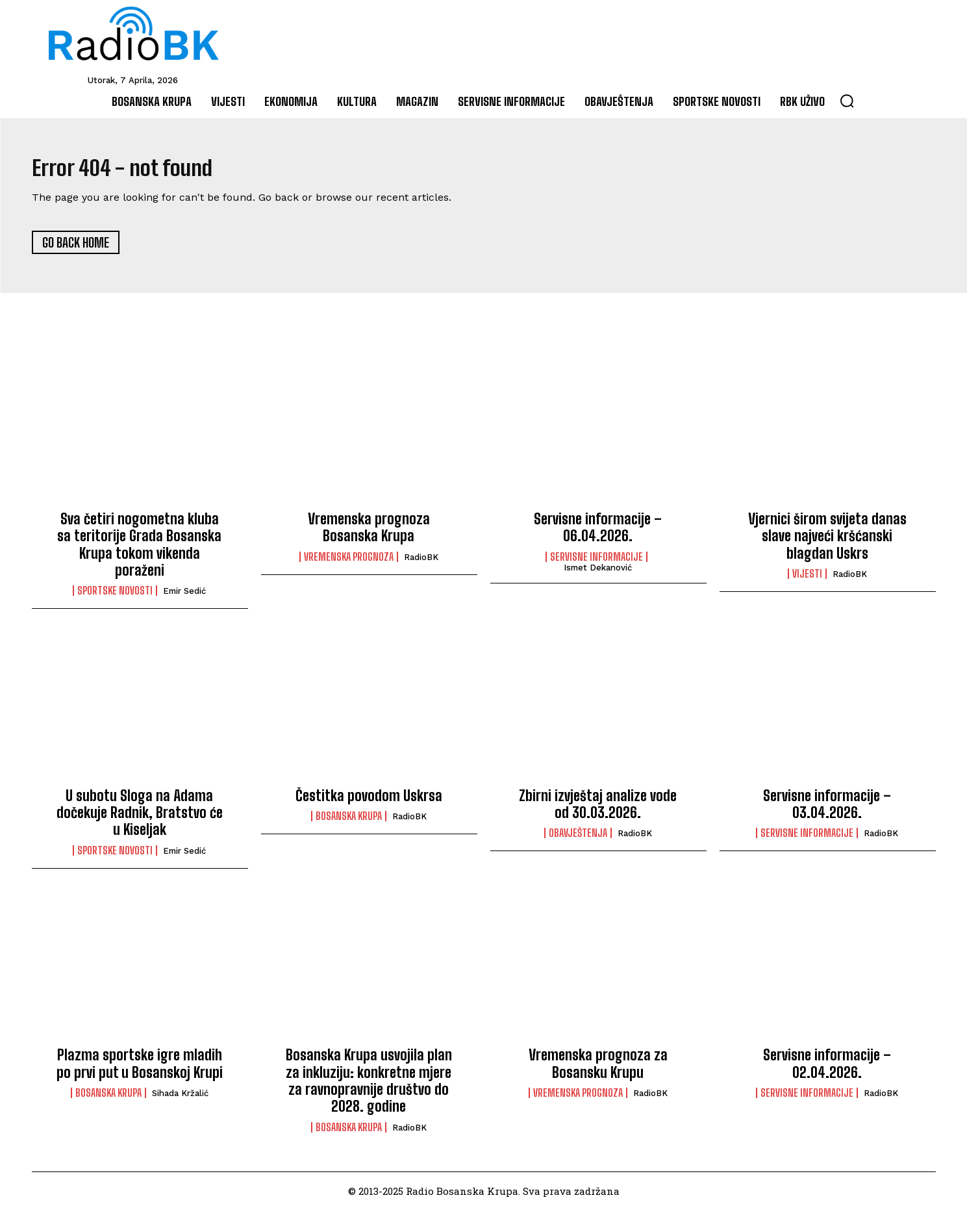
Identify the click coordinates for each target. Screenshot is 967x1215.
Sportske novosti (115, 596)
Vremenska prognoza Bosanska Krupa (369, 532)
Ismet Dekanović (598, 573)
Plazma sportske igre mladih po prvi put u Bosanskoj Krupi (140, 1069)
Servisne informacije (596, 562)
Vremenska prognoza (349, 562)
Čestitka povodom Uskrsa (368, 801)
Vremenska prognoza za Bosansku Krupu (598, 1069)
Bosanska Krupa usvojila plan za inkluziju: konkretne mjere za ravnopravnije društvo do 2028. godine (369, 1086)
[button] (846, 100)
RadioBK (421, 562)
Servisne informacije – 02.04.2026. (827, 1069)
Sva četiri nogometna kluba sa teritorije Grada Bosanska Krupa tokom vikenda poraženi (139, 549)
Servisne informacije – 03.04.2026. (827, 809)
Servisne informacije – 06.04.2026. (598, 532)
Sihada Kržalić (180, 1099)
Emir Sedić (184, 597)
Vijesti (807, 579)
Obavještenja (578, 839)
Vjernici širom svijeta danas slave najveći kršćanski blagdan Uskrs (827, 541)
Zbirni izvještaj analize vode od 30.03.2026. (598, 809)
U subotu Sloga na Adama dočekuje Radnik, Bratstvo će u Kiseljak (140, 818)
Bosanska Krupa (349, 822)
